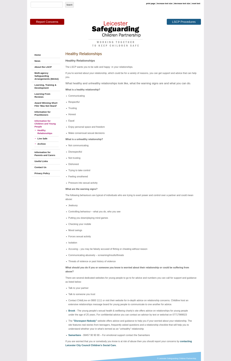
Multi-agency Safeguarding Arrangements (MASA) (46, 76)
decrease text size (182, 3)
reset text (196, 3)
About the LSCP (43, 67)
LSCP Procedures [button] (184, 21)
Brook (71, 310)
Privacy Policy (42, 173)
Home (37, 55)
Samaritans (74, 335)
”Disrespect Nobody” (85, 321)
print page (150, 3)
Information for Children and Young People (45, 124)
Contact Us (40, 167)
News (37, 61)
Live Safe (42, 138)
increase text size (165, 3)
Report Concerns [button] (47, 21)
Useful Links (41, 161)
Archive (41, 144)
